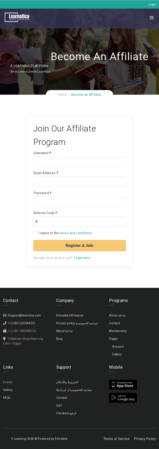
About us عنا (64, 331)
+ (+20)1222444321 (21, 323)
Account (118, 346)
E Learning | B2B (22, 438)
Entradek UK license (70, 315)
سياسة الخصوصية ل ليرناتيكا (74, 390)
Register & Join (79, 245)
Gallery (117, 354)
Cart (59, 405)
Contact (114, 323)
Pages (113, 338)
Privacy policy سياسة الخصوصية (77, 323)
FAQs (6, 397)
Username (42, 153)
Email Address (45, 173)
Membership (118, 331)
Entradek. (61, 438)
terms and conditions (76, 233)
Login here (82, 258)
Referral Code (45, 213)
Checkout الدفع (66, 413)
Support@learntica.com (24, 315)
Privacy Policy (145, 439)
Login (152, 4)
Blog (59, 338)
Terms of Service (116, 439)
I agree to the (62, 233)
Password (42, 193)
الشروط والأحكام (67, 382)
